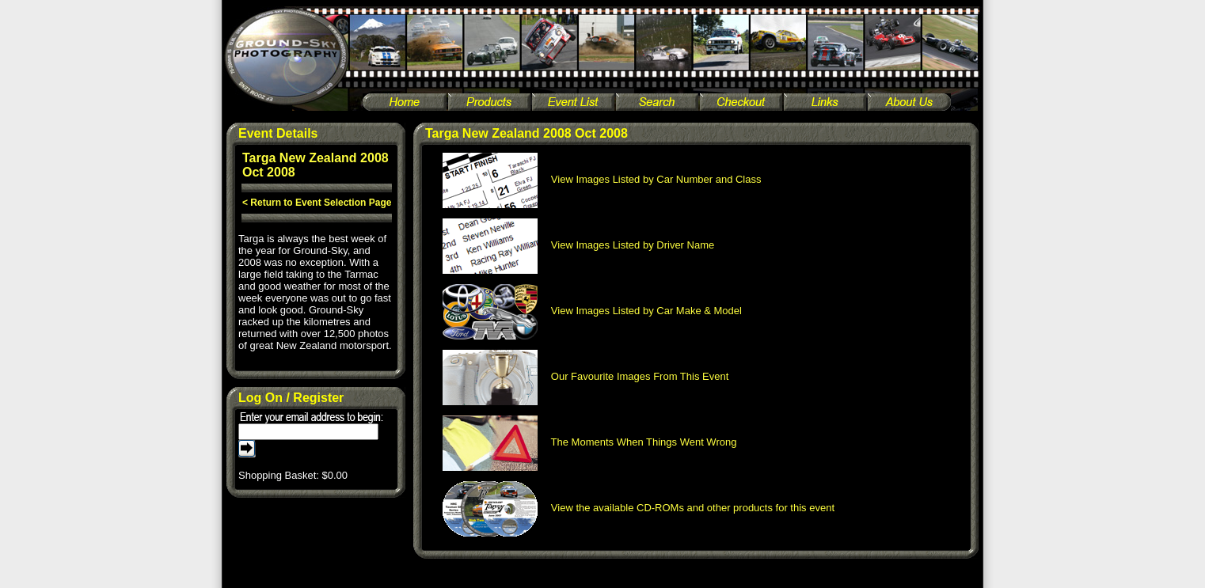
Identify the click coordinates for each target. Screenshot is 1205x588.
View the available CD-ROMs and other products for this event (639, 508)
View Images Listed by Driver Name (579, 245)
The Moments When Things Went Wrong (590, 442)
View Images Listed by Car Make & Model (592, 311)
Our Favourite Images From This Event (586, 376)
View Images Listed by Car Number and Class (602, 179)
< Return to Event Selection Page (316, 202)
